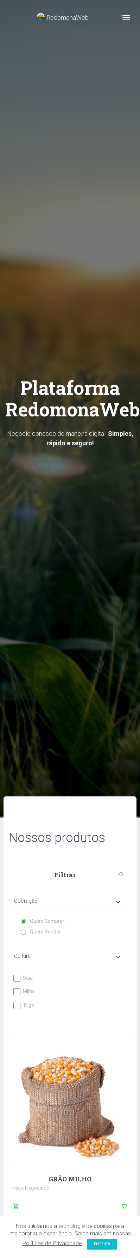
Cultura (68, 957)
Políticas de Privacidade (52, 1243)
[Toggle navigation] (126, 17)
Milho (24, 991)
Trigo (24, 1005)
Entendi (102, 1243)
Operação (68, 902)
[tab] (70, 896)
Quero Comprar (42, 921)
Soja (23, 978)
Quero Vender (41, 931)
